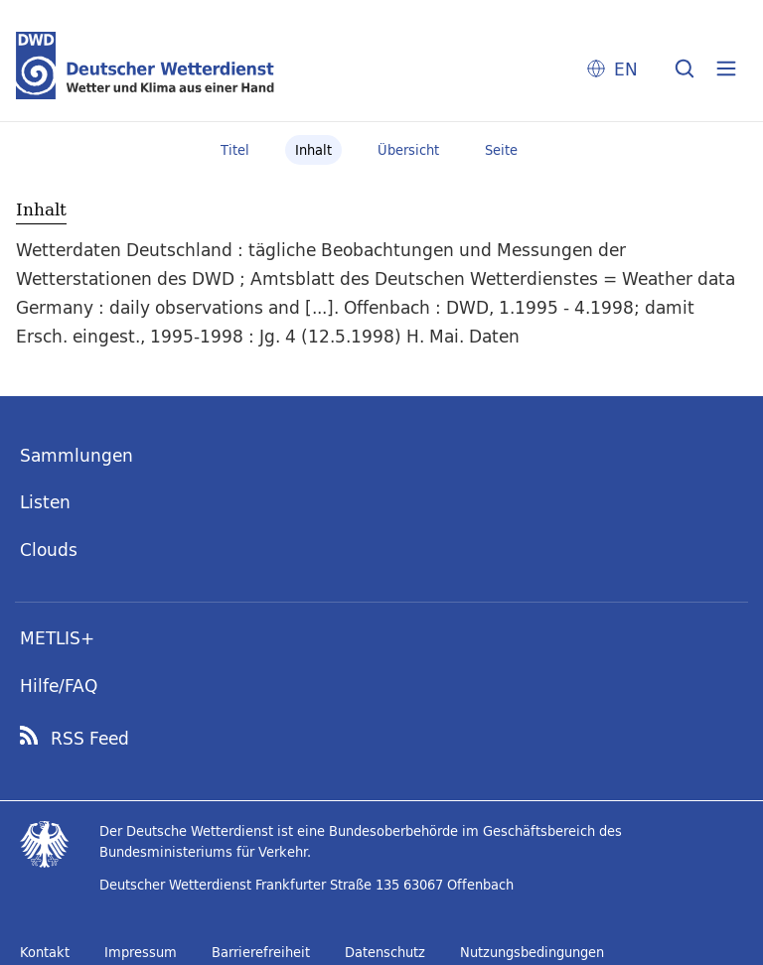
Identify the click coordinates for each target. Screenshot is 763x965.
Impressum (140, 952)
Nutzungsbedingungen (532, 952)
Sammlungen (76, 455)
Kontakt (45, 952)
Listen (45, 501)
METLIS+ (57, 637)
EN (626, 69)
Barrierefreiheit (261, 952)
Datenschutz (385, 952)
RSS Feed (90, 739)
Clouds (48, 549)
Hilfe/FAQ (58, 685)
